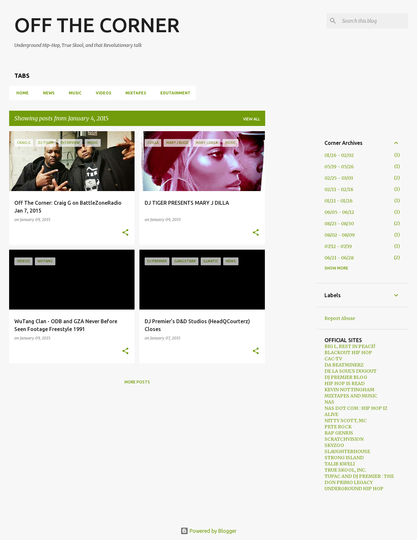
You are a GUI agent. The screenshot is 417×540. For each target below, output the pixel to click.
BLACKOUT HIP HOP (348, 352)
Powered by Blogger (208, 531)
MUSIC (73, 93)
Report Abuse (339, 318)
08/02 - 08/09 (339, 235)
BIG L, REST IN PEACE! (349, 346)
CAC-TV (333, 359)
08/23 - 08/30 (339, 224)
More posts (137, 382)
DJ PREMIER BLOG (345, 377)
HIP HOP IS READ (344, 383)
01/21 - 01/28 (338, 201)
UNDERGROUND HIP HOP (353, 489)
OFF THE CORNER (97, 24)
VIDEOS (101, 93)
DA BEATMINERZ (344, 365)
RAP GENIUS (338, 433)
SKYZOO (334, 445)
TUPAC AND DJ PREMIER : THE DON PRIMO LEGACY (359, 479)
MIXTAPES (133, 93)
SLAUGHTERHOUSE (347, 451)
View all (251, 119)
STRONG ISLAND (344, 458)
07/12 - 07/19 (338, 246)
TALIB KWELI (339, 464)
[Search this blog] (373, 21)
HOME (20, 93)
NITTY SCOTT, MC (345, 420)
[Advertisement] (291, 228)
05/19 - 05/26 (339, 167)
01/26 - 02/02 (339, 155)
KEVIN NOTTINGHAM (349, 390)
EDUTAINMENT (173, 93)
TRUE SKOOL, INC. (345, 470)
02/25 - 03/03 (338, 178)
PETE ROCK (338, 427)
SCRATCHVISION (344, 439)
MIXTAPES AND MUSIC (350, 396)
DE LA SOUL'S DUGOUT (350, 371)
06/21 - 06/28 (339, 258)
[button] (125, 232)
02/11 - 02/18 (338, 189)
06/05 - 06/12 (339, 212)
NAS (329, 402)
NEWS (46, 93)
